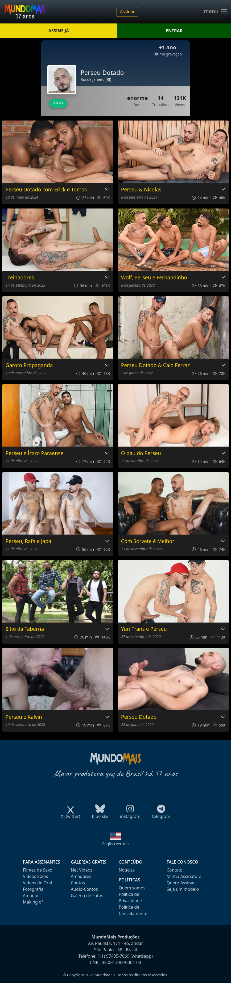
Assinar (127, 12)
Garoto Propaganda (29, 365)
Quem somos (132, 888)
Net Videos (81, 870)
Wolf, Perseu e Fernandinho (154, 277)
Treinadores (20, 277)
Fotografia (33, 889)
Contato (175, 870)
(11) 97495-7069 (114, 956)
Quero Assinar (181, 883)
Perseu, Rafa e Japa (28, 541)
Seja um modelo (183, 889)
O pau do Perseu (141, 453)
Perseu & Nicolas (141, 189)
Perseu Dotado (139, 717)
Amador (31, 895)
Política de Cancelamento (133, 910)
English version (115, 843)
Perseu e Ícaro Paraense (34, 453)
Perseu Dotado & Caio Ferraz (155, 365)
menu (216, 12)
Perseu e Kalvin (24, 717)
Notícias (127, 870)
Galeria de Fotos (87, 895)
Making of (33, 902)
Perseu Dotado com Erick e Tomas (46, 189)
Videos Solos (35, 876)
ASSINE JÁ (58, 31)
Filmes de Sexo (37, 870)
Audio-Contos (84, 889)
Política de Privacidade (130, 897)
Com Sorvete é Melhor (147, 541)
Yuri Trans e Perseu (144, 629)
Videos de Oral (37, 883)
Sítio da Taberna (25, 629)
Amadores (81, 876)
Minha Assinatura (184, 876)
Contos (78, 883)
